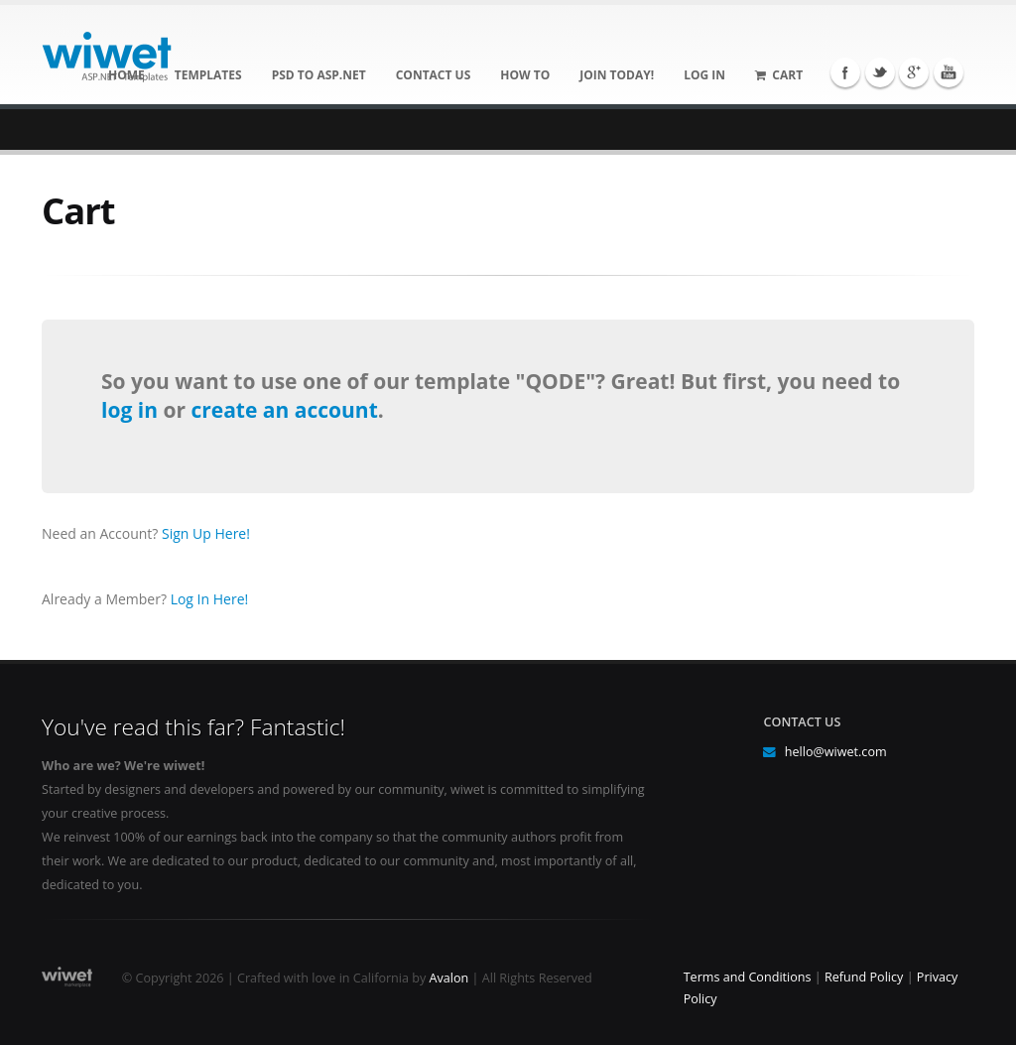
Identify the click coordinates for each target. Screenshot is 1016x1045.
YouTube (948, 72)
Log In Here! (210, 598)
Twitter (880, 72)
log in (132, 410)
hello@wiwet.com (836, 751)
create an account (283, 410)
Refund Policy (864, 977)
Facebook (845, 72)
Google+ (914, 72)
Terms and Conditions (748, 977)
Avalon (449, 978)
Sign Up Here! (206, 533)
